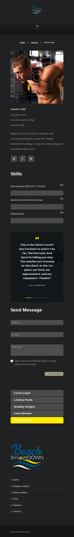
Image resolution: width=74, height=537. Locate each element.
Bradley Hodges (24, 406)
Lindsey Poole (23, 399)
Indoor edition (20, 492)
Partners (17, 505)
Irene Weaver (23, 413)
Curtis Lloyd (22, 392)
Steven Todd (22, 420)
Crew (15, 498)
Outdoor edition (21, 486)
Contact (17, 511)
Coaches (34, 42)
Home (22, 42)
